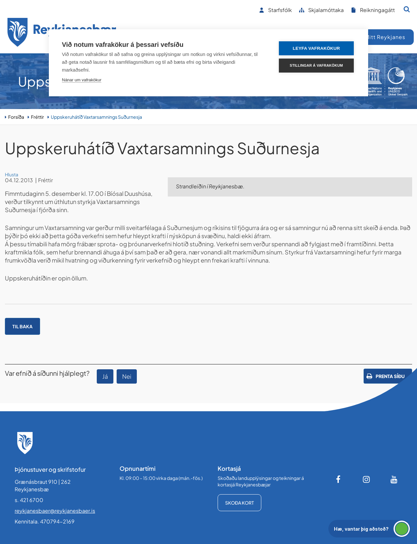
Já (105, 376)
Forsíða (16, 117)
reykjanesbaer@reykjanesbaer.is (55, 510)
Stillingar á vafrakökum (316, 65)
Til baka (22, 326)
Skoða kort (239, 503)
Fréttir (37, 117)
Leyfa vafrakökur (316, 48)
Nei (126, 376)
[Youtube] (394, 479)
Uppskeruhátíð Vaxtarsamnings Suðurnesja (96, 117)
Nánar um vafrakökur (81, 79)
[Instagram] (366, 479)
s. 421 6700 (29, 499)
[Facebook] (339, 479)
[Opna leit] (406, 9)
